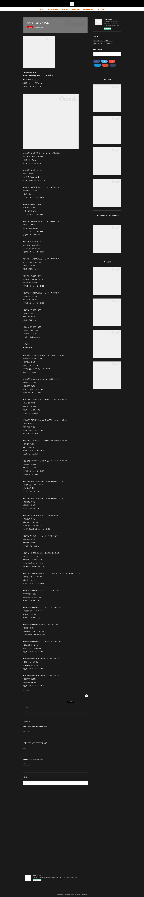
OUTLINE (100, 9)
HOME (42, 9)
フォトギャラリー (110, 43)
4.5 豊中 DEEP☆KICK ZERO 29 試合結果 (35, 726)
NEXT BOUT (53, 9)
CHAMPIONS (88, 9)
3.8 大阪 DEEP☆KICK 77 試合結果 (33, 759)
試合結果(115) (26, 690)
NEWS (108, 40)
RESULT (65, 9)
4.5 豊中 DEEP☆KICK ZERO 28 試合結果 (35, 743)
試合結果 (30, 27)
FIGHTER (98, 43)
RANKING (76, 9)
